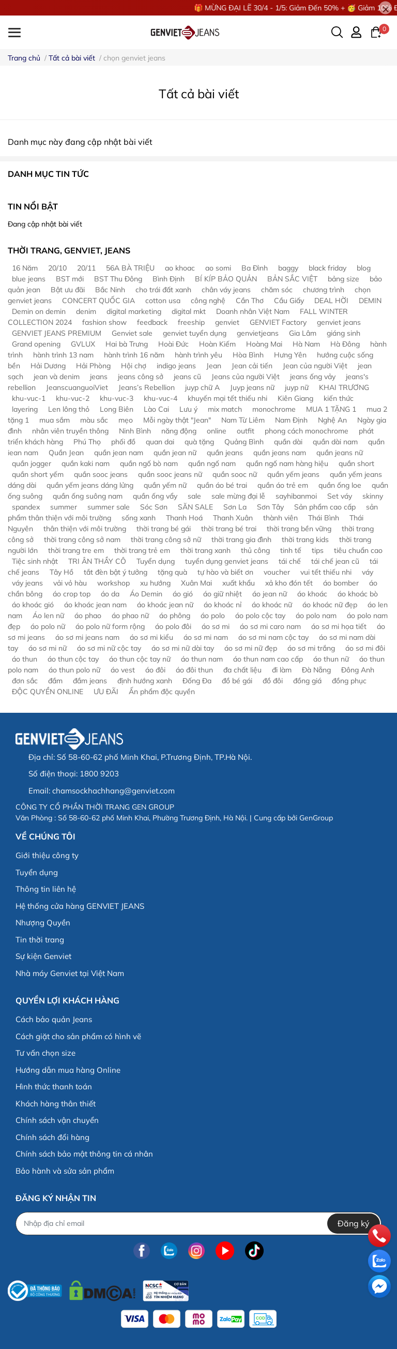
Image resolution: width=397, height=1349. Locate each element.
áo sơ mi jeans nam (87, 637)
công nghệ (208, 300)
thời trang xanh (205, 550)
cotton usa (162, 300)
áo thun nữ (331, 659)
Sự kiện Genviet (43, 956)
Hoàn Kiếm (217, 344)
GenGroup (316, 817)
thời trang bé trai (228, 528)
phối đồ (123, 441)
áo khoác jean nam (95, 604)
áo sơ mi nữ (47, 648)
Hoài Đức (173, 344)
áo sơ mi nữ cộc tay (109, 648)
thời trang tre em (76, 550)
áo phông (174, 615)
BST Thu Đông (118, 278)
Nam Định (291, 420)
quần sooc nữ (234, 474)
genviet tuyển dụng (194, 333)
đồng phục (349, 680)
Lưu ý (188, 409)
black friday (327, 268)
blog (364, 268)
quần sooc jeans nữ (170, 474)
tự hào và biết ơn (225, 572)
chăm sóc (277, 289)
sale (194, 496)
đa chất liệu (242, 669)
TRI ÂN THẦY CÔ (97, 561)
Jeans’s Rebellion (146, 387)
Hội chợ (133, 365)
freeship (191, 322)
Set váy (339, 496)
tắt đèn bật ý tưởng (115, 572)
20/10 (57, 268)
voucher (277, 572)
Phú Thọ (87, 441)
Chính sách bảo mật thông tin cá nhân (84, 1154)
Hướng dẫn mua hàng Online (68, 1070)
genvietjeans (258, 333)
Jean (213, 365)
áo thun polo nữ (74, 669)
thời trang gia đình (241, 539)
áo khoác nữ (272, 604)
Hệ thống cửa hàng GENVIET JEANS (80, 906)
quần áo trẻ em (282, 485)
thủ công (255, 550)
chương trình (323, 289)
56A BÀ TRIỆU (130, 268)
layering (25, 409)
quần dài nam (335, 441)
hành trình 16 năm (134, 354)
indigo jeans (176, 365)
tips (318, 550)
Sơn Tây (270, 507)
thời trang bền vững (299, 528)
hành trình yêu (198, 354)
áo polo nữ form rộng (110, 626)
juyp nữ (297, 387)
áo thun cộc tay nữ (140, 659)
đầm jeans (90, 680)
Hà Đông (345, 344)
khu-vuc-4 (160, 398)
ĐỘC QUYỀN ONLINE (47, 691)
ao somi (218, 268)
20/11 (86, 268)
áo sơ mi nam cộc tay (273, 637)
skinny (372, 496)
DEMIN (370, 300)
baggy (288, 268)
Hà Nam (306, 344)
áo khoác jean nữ (165, 604)
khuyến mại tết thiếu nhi (227, 398)
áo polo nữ (47, 626)
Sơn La (235, 507)
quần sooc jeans (101, 474)
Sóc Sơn (153, 507)
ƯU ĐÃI (106, 691)
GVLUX (83, 344)
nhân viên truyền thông (70, 431)
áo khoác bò (358, 593)
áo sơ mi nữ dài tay (182, 648)
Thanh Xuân (233, 517)
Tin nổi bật (33, 206)
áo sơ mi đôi (365, 648)
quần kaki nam (86, 463)
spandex (26, 507)
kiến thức (339, 398)
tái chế (290, 561)
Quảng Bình (244, 441)
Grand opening (36, 344)
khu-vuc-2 (72, 398)
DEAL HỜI (331, 300)
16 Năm (25, 268)
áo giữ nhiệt (222, 593)
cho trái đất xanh (163, 289)
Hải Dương (48, 365)
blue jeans (28, 278)
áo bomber (341, 583)
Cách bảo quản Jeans (54, 1019)
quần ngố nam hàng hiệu (287, 463)
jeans (99, 376)
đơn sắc (25, 680)
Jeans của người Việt (245, 376)
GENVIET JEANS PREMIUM (56, 333)
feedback (152, 322)
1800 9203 (99, 773)
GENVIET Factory (278, 322)
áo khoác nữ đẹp (329, 604)
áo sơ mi (216, 626)
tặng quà (172, 572)
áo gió (183, 593)
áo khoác (312, 593)
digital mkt (189, 311)
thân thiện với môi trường (84, 528)
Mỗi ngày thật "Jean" (177, 420)
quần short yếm (38, 474)
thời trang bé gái (163, 528)
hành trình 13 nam (63, 354)
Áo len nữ (48, 615)
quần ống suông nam (88, 496)
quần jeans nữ (339, 452)
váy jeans (27, 583)
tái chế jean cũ (335, 561)
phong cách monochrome (306, 431)
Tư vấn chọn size (45, 1053)
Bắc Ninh (110, 289)
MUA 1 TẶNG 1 (331, 409)
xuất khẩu (238, 583)
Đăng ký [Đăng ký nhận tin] (354, 1223)
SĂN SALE (195, 507)
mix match (225, 409)
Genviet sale (132, 333)
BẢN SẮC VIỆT (292, 278)
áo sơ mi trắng (311, 648)
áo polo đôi (173, 626)
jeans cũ (187, 376)
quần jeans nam (279, 452)
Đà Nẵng (316, 669)
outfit (245, 431)
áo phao (87, 615)
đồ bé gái (237, 680)
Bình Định (168, 278)
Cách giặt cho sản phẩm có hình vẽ (78, 1036)
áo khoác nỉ (222, 604)
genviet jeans (339, 322)
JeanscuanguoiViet (77, 387)
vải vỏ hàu (70, 583)
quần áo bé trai (222, 485)
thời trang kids (305, 539)
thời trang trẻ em (142, 550)
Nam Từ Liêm (243, 420)
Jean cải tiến (252, 365)
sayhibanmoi (296, 496)
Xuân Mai (196, 583)
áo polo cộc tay (260, 615)
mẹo (125, 420)
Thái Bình (323, 517)
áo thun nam (202, 659)
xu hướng (155, 583)
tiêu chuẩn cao (358, 550)
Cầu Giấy (289, 300)
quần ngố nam (212, 463)
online (216, 431)
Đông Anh (357, 669)
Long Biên (116, 409)
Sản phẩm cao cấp (325, 507)
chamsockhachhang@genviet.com (113, 791)
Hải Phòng (93, 365)
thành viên (280, 517)
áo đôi (155, 669)
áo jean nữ (269, 593)
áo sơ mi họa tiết (339, 626)
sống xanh (138, 517)
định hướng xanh (144, 680)
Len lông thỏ (68, 409)
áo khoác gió (33, 604)
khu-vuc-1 (28, 398)
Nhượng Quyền (43, 922)
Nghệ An (332, 420)
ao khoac (180, 268)
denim (86, 311)
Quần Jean (66, 452)
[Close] (385, 8)
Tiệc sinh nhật (35, 561)
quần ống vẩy (155, 496)
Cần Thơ (250, 300)
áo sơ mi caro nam (270, 626)
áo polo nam (316, 615)
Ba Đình (254, 268)
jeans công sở (140, 376)
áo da (110, 593)
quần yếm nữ (165, 485)
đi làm (282, 669)
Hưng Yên (290, 354)
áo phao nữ (130, 615)
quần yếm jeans (293, 474)
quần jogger (31, 463)
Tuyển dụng (155, 561)
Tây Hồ (61, 572)
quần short (356, 463)
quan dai (160, 441)
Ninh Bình (135, 431)
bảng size (343, 278)
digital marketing (133, 311)
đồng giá (307, 680)
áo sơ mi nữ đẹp (250, 648)
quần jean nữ (175, 452)
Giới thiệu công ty (47, 855)
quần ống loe (339, 485)
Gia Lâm (302, 333)
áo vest (123, 669)
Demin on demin (39, 311)
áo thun (24, 659)
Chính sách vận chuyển (57, 1120)
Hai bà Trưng (126, 344)
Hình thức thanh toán (54, 1086)
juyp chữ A (202, 387)
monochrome (274, 409)
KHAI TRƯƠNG (344, 387)
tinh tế (290, 550)
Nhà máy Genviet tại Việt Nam (70, 973)
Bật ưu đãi (68, 289)
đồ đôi (273, 680)
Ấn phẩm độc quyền (162, 691)
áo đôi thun (194, 669)
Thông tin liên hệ (46, 889)
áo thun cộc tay (73, 659)
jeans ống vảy (312, 376)
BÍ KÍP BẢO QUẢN (226, 278)
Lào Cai (156, 409)
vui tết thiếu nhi (326, 572)
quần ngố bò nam (149, 463)
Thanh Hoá (184, 517)
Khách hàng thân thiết (56, 1103)
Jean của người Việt (315, 365)
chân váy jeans (226, 289)
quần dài (288, 441)
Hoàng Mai (264, 344)
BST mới (70, 278)
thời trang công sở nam (82, 539)
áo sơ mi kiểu (151, 637)
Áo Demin (146, 593)
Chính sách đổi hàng (52, 1137)
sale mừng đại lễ (238, 496)
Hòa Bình (248, 354)
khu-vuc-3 (116, 398)
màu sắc (94, 420)
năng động (178, 431)
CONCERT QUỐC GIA (98, 300)
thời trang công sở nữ (166, 539)
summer (63, 507)
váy (367, 572)
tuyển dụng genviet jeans (226, 561)
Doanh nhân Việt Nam (252, 311)
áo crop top (71, 593)
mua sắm (54, 420)
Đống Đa (196, 680)
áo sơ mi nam (206, 637)
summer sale (108, 507)
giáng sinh (343, 333)
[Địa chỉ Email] (198, 1223)
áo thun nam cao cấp (268, 659)
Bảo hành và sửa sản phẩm (65, 1171)
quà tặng (199, 441)
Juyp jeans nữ (252, 387)
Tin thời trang (40, 940)
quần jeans (225, 452)
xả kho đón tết (289, 583)
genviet (227, 322)
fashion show (104, 322)
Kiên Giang (295, 398)
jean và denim (57, 376)
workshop (113, 583)
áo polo (213, 615)
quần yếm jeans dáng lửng (90, 485)
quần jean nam (118, 452)
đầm (55, 680)
